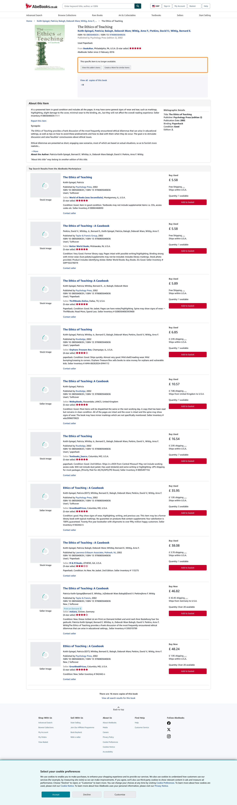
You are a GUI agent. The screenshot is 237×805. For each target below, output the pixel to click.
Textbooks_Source (78, 456)
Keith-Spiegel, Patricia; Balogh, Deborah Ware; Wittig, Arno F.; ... (67, 21)
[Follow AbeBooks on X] (169, 730)
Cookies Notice (109, 747)
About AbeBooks (109, 723)
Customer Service (142, 727)
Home (29, 21)
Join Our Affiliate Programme (82, 727)
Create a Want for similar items (117, 67)
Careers (106, 732)
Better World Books (79, 246)
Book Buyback (76, 732)
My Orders (42, 737)
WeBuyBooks (75, 401)
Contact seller (69, 213)
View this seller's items (91, 67)
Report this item (38, 120)
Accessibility (108, 752)
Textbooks (156, 15)
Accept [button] (55, 794)
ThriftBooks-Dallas (78, 301)
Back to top (118, 709)
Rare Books (97, 15)
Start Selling (205, 15)
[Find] (138, 6)
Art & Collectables (127, 15)
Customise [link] (120, 794)
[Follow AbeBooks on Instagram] (169, 737)
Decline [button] (87, 794)
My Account (180, 6)
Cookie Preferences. (165, 782)
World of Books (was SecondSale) (86, 197)
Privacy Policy (108, 737)
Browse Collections (67, 15)
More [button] (35, 151)
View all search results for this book (118, 698)
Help (206, 6)
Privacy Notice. (161, 785)
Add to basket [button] (187, 202)
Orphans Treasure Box (80, 349)
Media (105, 727)
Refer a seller (76, 737)
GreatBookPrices (77, 508)
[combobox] (98, 6)
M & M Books (75, 563)
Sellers (180, 15)
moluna (73, 611)
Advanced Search (34, 15)
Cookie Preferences (110, 742)
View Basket (43, 742)
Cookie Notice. (67, 785)
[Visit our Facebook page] (169, 723)
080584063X (92, 34)
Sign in (167, 6)
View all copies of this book (93, 80)
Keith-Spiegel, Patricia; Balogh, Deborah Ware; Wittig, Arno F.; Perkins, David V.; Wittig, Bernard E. (134, 30)
